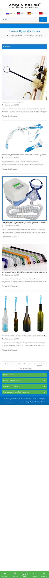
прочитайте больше (10, 116)
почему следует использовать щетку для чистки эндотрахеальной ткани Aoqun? (24, 154)
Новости (19, 35)
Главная (10, 35)
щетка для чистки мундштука (13, 101)
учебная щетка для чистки (33, 35)
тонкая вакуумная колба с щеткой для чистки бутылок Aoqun (24, 335)
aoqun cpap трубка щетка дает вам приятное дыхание (23, 222)
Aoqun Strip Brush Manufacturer (32, 402)
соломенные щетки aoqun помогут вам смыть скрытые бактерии (24, 272)
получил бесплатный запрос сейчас (24, 574)
